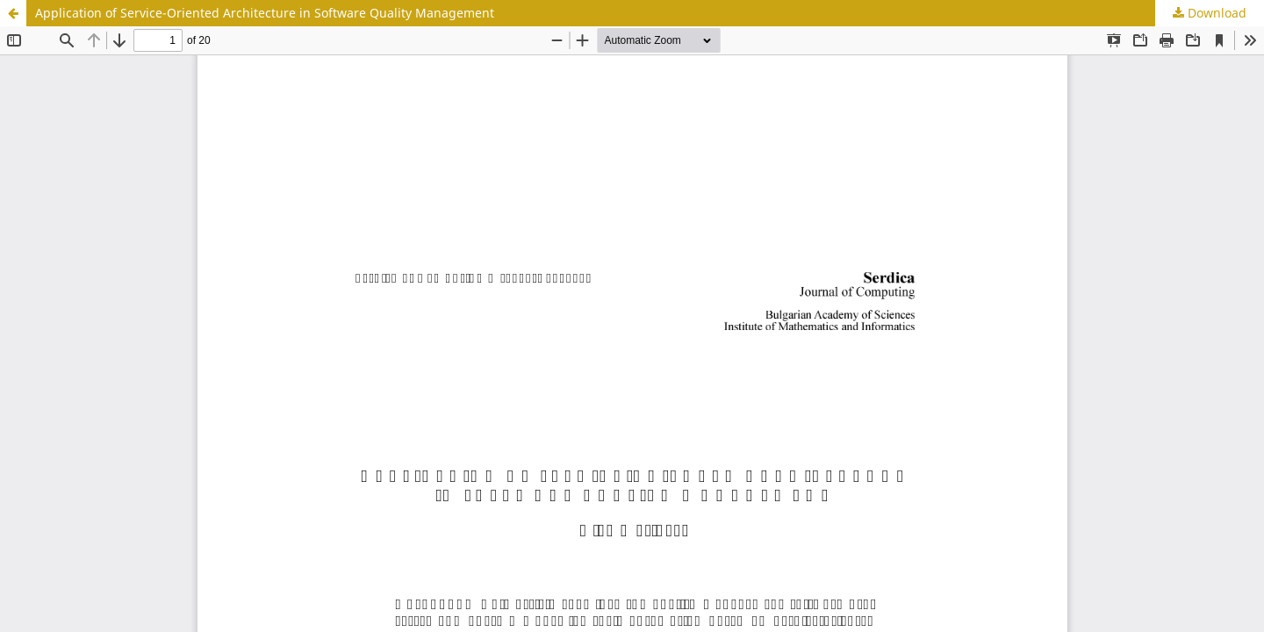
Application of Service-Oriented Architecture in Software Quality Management (264, 12)
